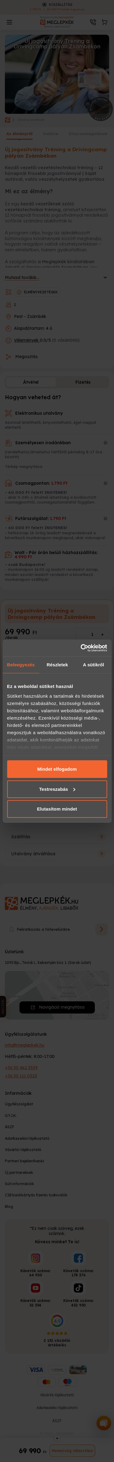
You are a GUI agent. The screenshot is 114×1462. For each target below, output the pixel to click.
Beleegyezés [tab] (21, 664)
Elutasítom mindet (57, 808)
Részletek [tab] (57, 664)
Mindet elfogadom (57, 769)
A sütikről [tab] (93, 664)
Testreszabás (57, 788)
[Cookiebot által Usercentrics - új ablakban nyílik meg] (81, 648)
